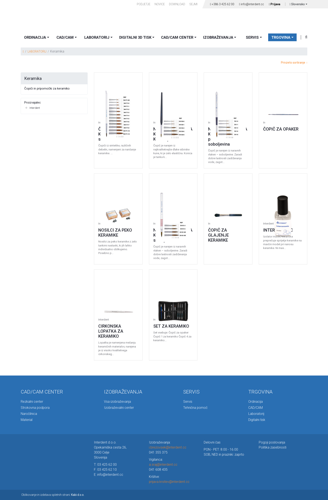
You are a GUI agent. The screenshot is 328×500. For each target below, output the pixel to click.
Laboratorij (256, 414)
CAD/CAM (65, 37)
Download (177, 4)
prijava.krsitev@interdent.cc (169, 482)
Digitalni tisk (256, 420)
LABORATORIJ (96, 37)
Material (26, 420)
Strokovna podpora (35, 408)
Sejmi (193, 4)
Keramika (33, 78)
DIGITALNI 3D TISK (135, 37)
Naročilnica (29, 414)
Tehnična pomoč (195, 408)
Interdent (34, 107)
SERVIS (252, 37)
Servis (187, 402)
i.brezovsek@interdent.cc (167, 447)
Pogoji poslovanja (272, 442)
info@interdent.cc (251, 4)
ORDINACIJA (35, 37)
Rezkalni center (32, 402)
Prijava (274, 4)
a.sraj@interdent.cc (163, 465)
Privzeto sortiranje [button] (294, 62)
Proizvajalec (32, 102)
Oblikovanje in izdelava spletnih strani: (52, 494)
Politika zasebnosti (272, 447)
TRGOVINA (280, 37)
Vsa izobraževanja (117, 402)
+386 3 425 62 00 (222, 4)
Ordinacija (255, 402)
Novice (160, 4)
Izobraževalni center (119, 408)
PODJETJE (143, 4)
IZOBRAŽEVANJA (218, 37)
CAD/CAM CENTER (177, 37)
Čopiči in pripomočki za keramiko (47, 88)
